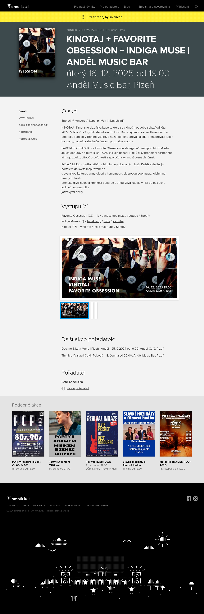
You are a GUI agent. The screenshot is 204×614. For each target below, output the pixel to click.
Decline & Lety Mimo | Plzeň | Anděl (85, 349)
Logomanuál (73, 505)
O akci (22, 111)
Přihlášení (182, 7)
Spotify (145, 216)
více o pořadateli (78, 388)
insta (121, 216)
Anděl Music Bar (98, 85)
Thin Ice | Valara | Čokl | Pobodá (82, 355)
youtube (132, 216)
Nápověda (39, 505)
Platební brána (53, 510)
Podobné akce (28, 139)
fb (98, 216)
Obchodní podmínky (98, 505)
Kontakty (12, 505)
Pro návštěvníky (84, 7)
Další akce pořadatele (33, 125)
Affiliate (55, 505)
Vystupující (26, 118)
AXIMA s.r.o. (37, 510)
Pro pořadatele (109, 7)
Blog (127, 7)
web (83, 227)
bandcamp (109, 216)
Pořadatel (26, 132)
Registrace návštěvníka (154, 7)
